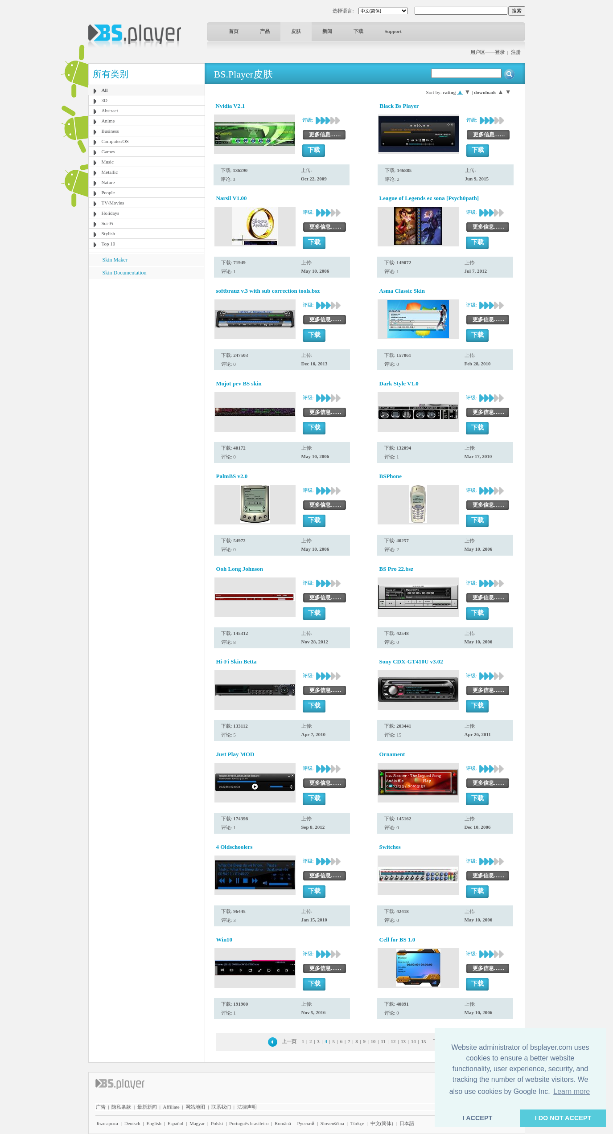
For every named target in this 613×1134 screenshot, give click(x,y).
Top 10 (108, 243)
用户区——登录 (487, 52)
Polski (217, 1123)
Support (393, 31)
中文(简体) (381, 1123)
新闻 (327, 31)
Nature (108, 182)
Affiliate (171, 1106)
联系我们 (221, 1106)
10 (373, 1041)
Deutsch (132, 1123)
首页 (234, 31)
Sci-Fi (108, 223)
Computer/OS (115, 141)
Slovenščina (332, 1123)
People (108, 192)
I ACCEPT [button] (478, 1118)
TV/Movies (113, 202)
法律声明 (247, 1106)
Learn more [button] (571, 1091)
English (153, 1123)
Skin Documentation (125, 273)
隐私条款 (121, 1106)
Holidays (110, 213)
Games (108, 151)
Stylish (108, 233)
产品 (265, 31)
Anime (108, 120)
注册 (516, 52)
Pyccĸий (305, 1123)
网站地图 (195, 1106)
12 (393, 1041)
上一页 (289, 1041)
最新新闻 (147, 1106)
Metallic (110, 172)
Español (175, 1123)
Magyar (197, 1123)
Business (110, 131)
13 (403, 1041)
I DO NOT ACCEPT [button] (563, 1118)
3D (104, 100)
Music (108, 161)
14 (413, 1041)
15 (423, 1041)
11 (383, 1041)
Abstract (110, 110)
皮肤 (296, 31)
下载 (358, 31)
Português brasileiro (248, 1123)
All (105, 90)
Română (283, 1123)
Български (108, 1123)
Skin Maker (115, 260)
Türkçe (357, 1123)
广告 (101, 1106)
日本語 (406, 1123)
